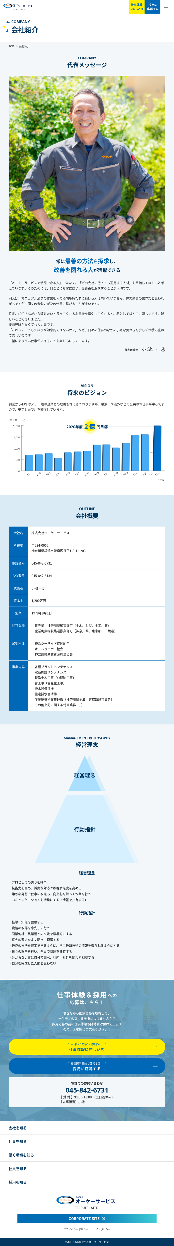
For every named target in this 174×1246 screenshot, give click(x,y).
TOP (11, 46)
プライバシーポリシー (75, 1229)
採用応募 (152, 6)
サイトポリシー (102, 1229)
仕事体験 (136, 6)
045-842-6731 (41, 563)
